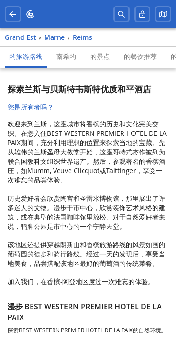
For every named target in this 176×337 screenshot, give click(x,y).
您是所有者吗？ (31, 107)
